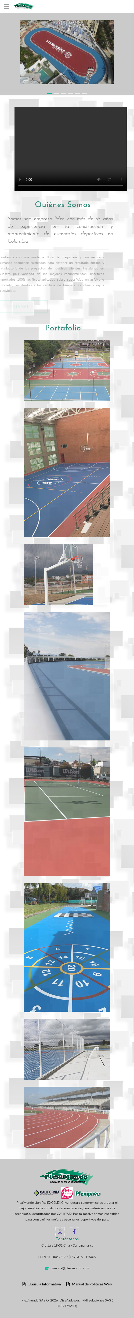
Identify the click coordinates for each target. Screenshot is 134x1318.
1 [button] (49, 93)
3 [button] (63, 93)
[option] (67, 52)
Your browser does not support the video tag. (70, 149)
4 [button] (70, 93)
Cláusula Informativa (43, 1284)
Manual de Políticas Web (91, 1284)
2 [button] (56, 93)
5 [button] (77, 93)
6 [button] (84, 93)
